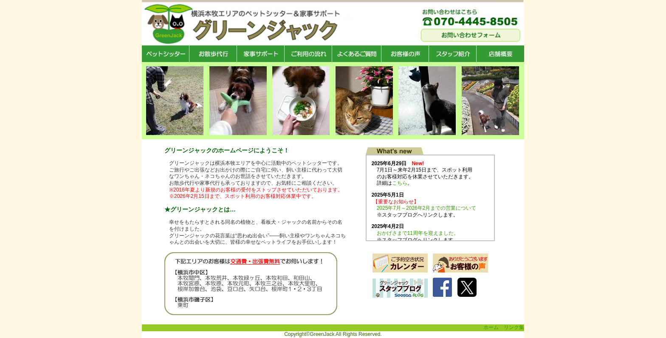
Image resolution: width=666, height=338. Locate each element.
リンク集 (514, 327)
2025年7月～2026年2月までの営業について (427, 208)
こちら (399, 183)
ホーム (491, 327)
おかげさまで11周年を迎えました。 (418, 233)
